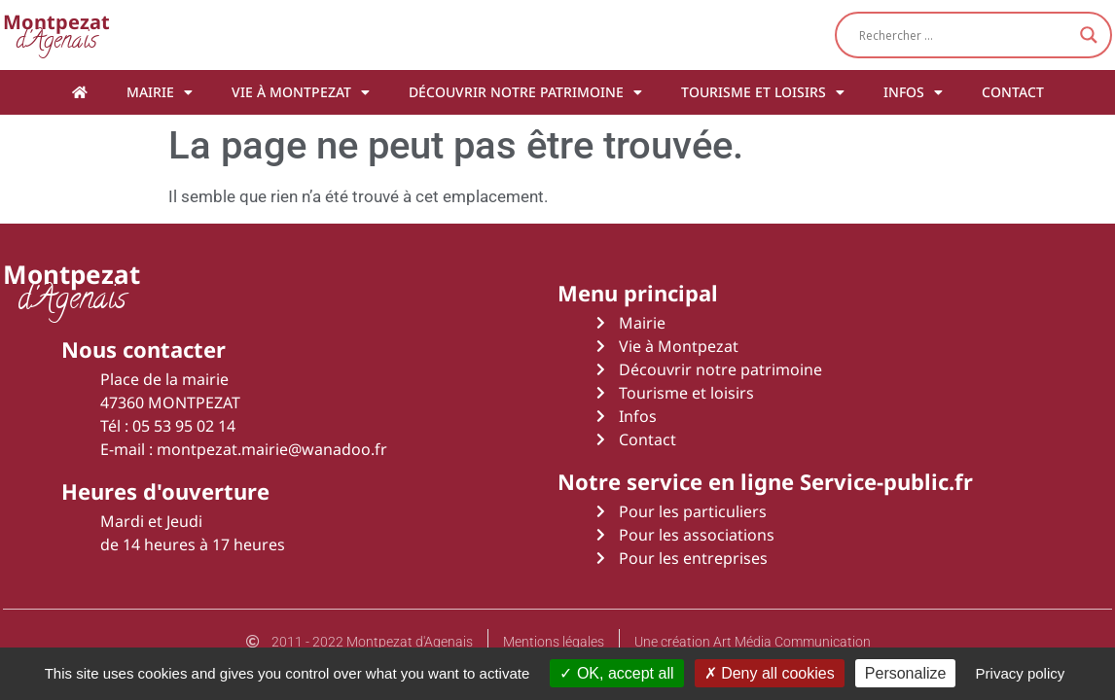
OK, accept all (616, 673)
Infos (913, 92)
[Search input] (964, 35)
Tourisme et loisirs (763, 92)
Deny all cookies (769, 673)
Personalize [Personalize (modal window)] (906, 673)
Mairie (159, 92)
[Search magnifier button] (1088, 35)
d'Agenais (56, 34)
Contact (1013, 92)
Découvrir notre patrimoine (525, 92)
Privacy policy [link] (1020, 673)
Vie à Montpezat (301, 92)
